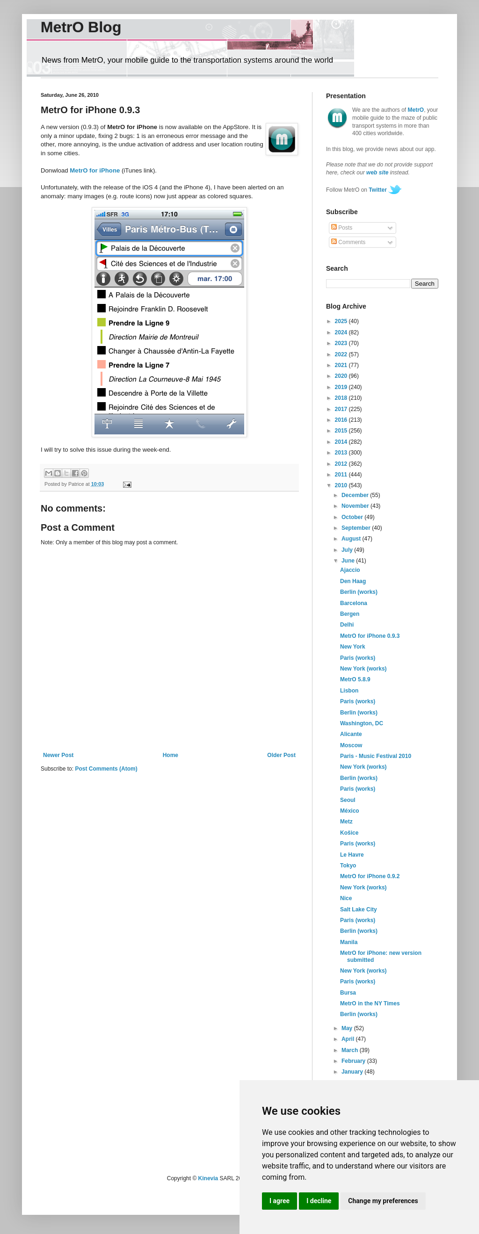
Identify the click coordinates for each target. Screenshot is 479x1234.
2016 (342, 420)
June (348, 560)
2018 (342, 398)
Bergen (349, 614)
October (352, 517)
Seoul (348, 800)
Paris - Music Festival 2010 (375, 756)
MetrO (416, 110)
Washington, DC (361, 723)
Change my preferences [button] (383, 1201)
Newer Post (58, 755)
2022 (342, 354)
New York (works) (363, 668)
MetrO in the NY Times (370, 1003)
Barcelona (353, 603)
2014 (342, 442)
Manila (348, 942)
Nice (346, 898)
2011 (342, 474)
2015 (342, 430)
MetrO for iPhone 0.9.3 (369, 636)
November (355, 506)
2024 (342, 332)
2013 (342, 452)
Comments (348, 242)
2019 (342, 387)
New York (352, 646)
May (347, 1028)
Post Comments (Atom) (106, 768)
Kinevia (208, 1178)
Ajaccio (350, 570)
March (350, 1050)
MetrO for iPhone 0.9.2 (369, 876)
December (355, 495)
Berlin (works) (358, 592)
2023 (342, 343)
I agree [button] (279, 1201)
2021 (342, 365)
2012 (342, 464)
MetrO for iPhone (95, 170)
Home (170, 755)
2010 (342, 485)
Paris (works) (357, 658)
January (352, 1071)
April (348, 1039)
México (349, 811)
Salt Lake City (358, 909)
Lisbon (349, 690)
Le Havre (352, 855)
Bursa (348, 992)
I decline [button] (318, 1201)
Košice (349, 833)
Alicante (351, 734)
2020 (342, 376)
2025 (342, 321)
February (354, 1061)
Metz (346, 821)
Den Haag (353, 581)
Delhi (347, 624)
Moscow (351, 745)
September (356, 528)
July (347, 550)
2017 (342, 409)
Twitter (377, 190)
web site (377, 172)
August (352, 538)
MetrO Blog (81, 27)
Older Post (281, 755)
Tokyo (348, 865)
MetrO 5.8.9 (355, 679)
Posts (341, 227)
